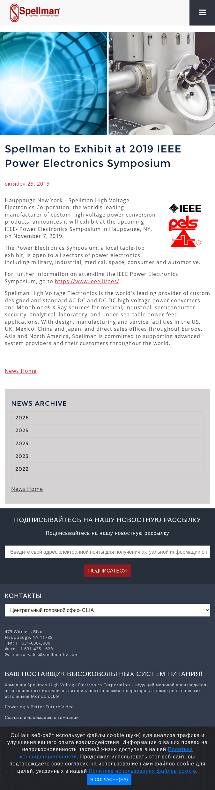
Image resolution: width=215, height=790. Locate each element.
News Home (21, 370)
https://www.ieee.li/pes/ (87, 281)
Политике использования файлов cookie (142, 770)
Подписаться (107, 571)
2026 (22, 418)
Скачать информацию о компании (42, 717)
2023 (22, 456)
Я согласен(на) (109, 779)
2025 (22, 430)
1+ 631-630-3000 (32, 643)
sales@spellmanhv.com (53, 654)
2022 (22, 469)
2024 (22, 443)
